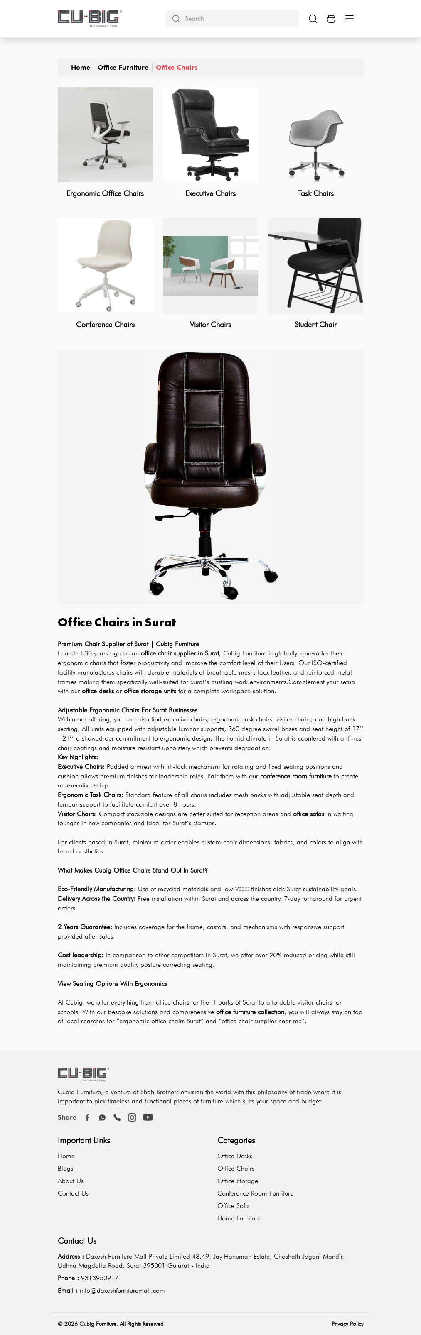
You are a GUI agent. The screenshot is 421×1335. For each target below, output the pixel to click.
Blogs (65, 1168)
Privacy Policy (348, 1323)
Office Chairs (235, 1168)
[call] (117, 1117)
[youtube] (148, 1117)
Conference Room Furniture (255, 1193)
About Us (71, 1181)
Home (80, 67)
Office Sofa (233, 1206)
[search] (238, 18)
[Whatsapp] (102, 1117)
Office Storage (237, 1181)
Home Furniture (239, 1218)
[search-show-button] (313, 19)
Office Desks (234, 1156)
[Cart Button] (331, 19)
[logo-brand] (90, 18)
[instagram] (132, 1117)
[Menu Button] (349, 19)
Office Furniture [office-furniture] (123, 67)
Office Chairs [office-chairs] (176, 67)
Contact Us (73, 1193)
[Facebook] (87, 1117)
